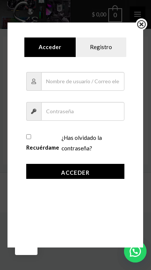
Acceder (75, 172)
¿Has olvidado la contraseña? (81, 143)
